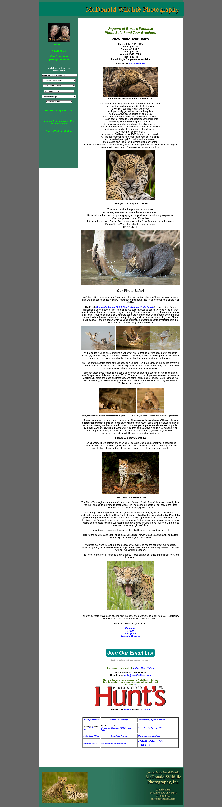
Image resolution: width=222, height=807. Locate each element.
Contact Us (59, 50)
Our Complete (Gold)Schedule (59, 58)
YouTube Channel (130, 636)
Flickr (130, 631)
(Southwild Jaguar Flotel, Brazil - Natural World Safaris (124, 307)
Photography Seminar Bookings (149, 736)
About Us (59, 44)
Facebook (130, 628)
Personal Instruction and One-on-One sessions (59, 122)
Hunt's (147, 709)
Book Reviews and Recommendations (114, 743)
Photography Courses (59, 110)
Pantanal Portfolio (137, 64)
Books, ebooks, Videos (91, 736)
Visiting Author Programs (119, 736)
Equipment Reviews (90, 743)
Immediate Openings (119, 720)
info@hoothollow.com (137, 675)
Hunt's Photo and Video (59, 131)
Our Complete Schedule (92, 720)
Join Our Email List (130, 653)
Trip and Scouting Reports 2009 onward (151, 720)
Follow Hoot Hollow (143, 668)
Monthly (127, 709)
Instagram (130, 633)
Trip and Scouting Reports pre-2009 (150, 728)
